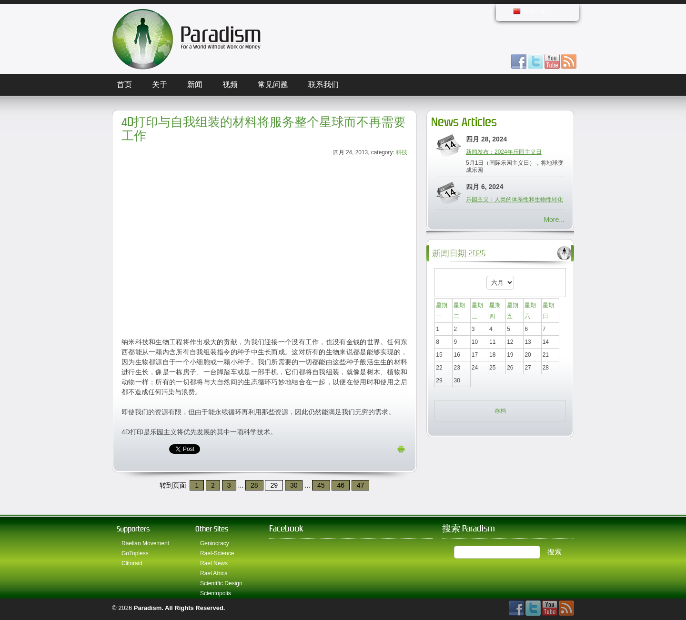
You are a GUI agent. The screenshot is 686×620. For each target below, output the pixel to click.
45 (321, 485)
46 (340, 485)
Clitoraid (131, 563)
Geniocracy (214, 543)
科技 (401, 152)
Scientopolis (215, 593)
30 (294, 485)
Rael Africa (214, 573)
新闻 (194, 84)
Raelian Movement (145, 543)
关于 (159, 84)
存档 (500, 411)
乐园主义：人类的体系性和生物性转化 (514, 199)
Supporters (133, 528)
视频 (230, 84)
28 (254, 485)
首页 (124, 84)
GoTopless (135, 553)
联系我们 (323, 84)
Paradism (148, 607)
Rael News (214, 563)
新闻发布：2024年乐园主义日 (504, 152)
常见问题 (273, 84)
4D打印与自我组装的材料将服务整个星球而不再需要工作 (263, 129)
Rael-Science (217, 553)
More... (554, 219)
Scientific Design (221, 583)
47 (360, 485)
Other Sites (211, 528)
